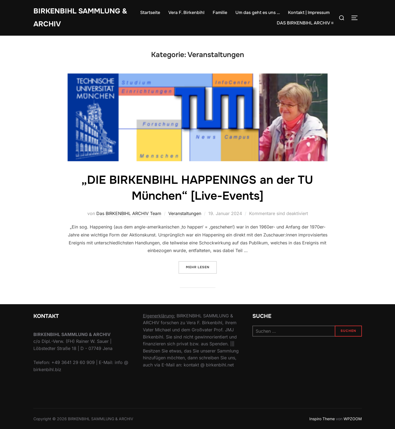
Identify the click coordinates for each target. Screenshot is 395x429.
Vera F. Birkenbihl (186, 12)
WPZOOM (353, 418)
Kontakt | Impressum (309, 12)
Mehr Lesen (201, 266)
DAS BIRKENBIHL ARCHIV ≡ (305, 23)
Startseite (150, 12)
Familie (220, 12)
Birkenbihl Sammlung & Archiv (80, 18)
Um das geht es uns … (257, 12)
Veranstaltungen (184, 213)
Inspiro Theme (322, 418)
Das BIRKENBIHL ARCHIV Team (128, 213)
